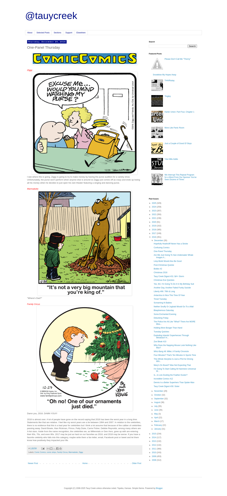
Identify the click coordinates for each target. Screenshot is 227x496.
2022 (154, 214)
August (157, 402)
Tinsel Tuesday (160, 299)
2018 (154, 230)
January (158, 429)
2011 (154, 449)
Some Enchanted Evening (165, 314)
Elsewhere (80, 33)
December (159, 240)
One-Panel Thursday (163, 251)
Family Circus (62, 452)
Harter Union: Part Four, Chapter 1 (179, 112)
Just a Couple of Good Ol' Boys (178, 143)
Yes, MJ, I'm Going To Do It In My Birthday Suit (174, 284)
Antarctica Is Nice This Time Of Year (169, 295)
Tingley (168, 96)
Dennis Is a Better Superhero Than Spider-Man (174, 382)
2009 (154, 456)
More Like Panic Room (174, 128)
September (159, 399)
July (156, 406)
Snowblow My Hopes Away (164, 75)
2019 (154, 226)
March (157, 421)
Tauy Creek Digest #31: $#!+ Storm (169, 276)
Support (68, 33)
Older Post (136, 463)
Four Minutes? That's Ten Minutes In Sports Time (175, 355)
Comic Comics (40, 452)
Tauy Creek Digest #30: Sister (166, 386)
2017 (154, 233)
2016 (154, 237)
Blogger (159, 488)
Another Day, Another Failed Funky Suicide (172, 288)
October (158, 395)
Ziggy (81, 452)
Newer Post (33, 463)
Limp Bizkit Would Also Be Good (168, 261)
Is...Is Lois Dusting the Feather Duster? (170, 375)
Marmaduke (73, 452)
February (158, 425)
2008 (154, 460)
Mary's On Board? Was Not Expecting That (172, 365)
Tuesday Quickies (161, 332)
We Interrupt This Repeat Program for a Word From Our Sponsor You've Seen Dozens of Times (181, 177)
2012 (154, 445)
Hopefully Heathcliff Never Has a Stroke (171, 244)
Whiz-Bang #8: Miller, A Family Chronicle (171, 351)
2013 (154, 441)
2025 (154, 203)
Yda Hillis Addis (171, 159)
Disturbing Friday (161, 318)
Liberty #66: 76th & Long (164, 291)
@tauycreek (51, 15)
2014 (154, 437)
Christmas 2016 (160, 272)
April (156, 417)
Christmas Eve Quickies (164, 280)
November (159, 391)
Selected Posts (42, 33)
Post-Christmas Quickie (164, 265)
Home (85, 463)
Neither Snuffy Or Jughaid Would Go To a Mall (173, 306)
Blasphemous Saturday (164, 310)
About (29, 33)
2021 (154, 218)
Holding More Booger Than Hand (168, 328)
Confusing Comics (161, 247)
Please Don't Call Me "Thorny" (178, 59)
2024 (154, 207)
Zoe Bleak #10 (160, 341)
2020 (154, 222)
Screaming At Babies (163, 303)
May (156, 414)
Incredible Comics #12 (163, 379)
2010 (154, 452)
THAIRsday (169, 80)
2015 (154, 434)
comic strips (51, 452)
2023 (154, 211)
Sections (57, 33)
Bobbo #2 (158, 269)
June (156, 410)
